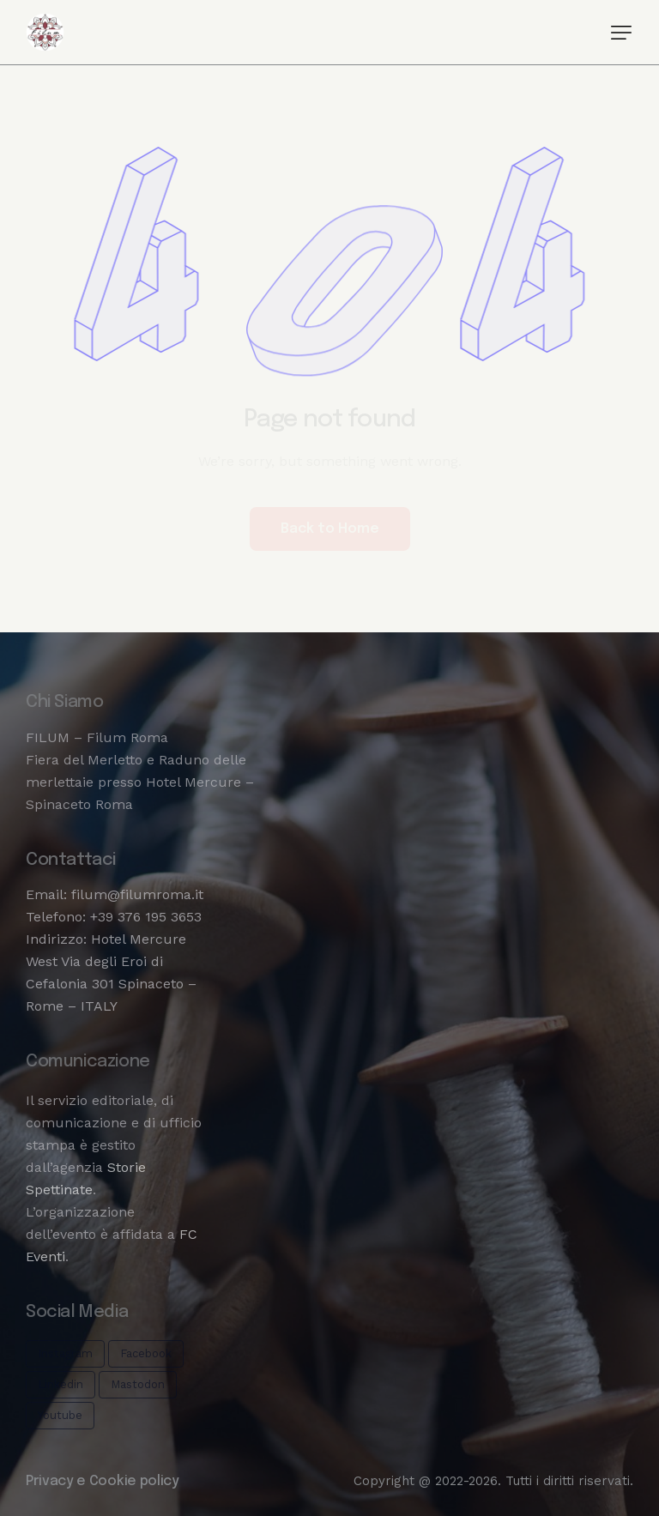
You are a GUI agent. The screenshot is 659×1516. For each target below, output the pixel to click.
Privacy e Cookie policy (102, 1481)
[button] (621, 33)
